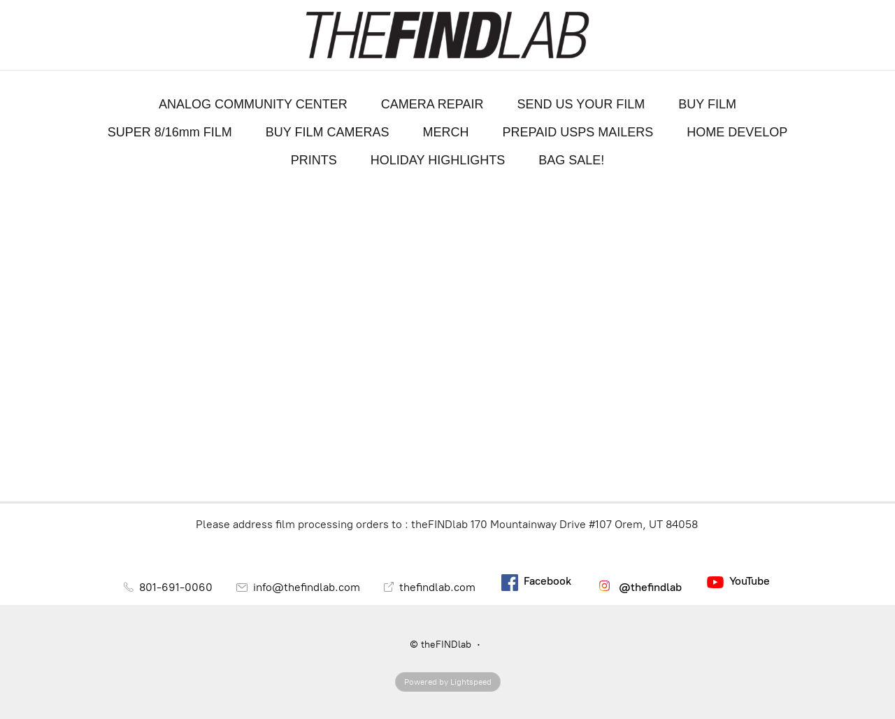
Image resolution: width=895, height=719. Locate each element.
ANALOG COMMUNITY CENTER (253, 104)
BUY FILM (707, 104)
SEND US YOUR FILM (581, 104)
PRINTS (314, 160)
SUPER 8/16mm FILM (170, 132)
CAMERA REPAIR (432, 104)
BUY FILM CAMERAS (327, 132)
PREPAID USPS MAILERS (577, 132)
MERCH (445, 132)
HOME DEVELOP (737, 132)
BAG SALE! (571, 160)
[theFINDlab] (448, 35)
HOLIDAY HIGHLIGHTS (438, 160)
